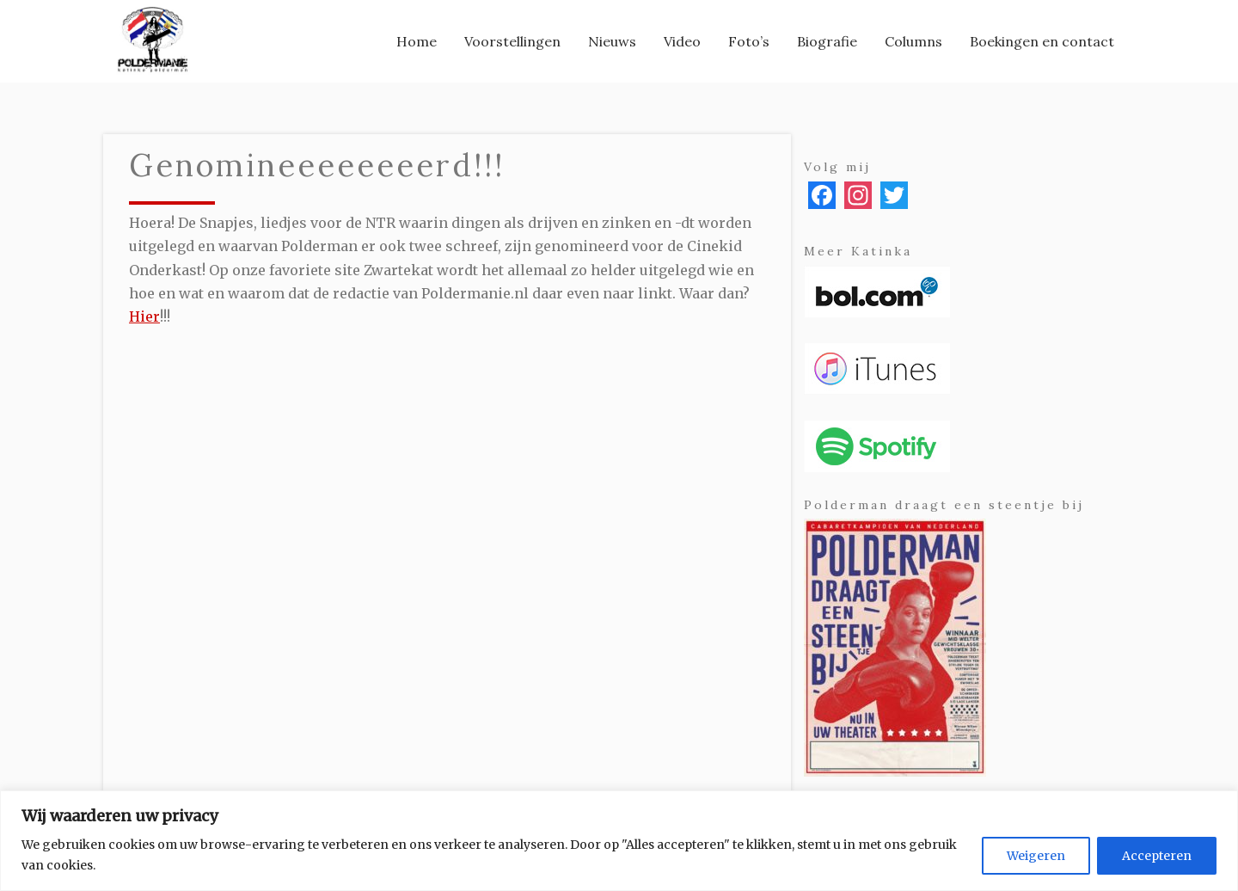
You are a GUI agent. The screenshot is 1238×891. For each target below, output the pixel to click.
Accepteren (1157, 855)
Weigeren (1036, 855)
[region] (619, 840)
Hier (144, 316)
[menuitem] (416, 41)
